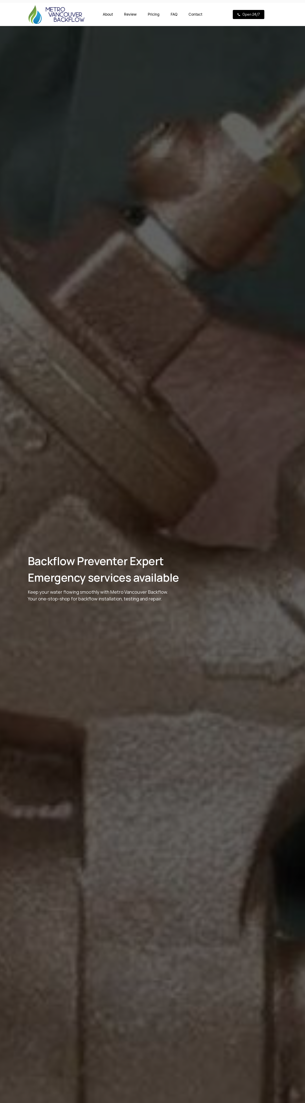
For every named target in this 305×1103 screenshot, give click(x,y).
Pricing (153, 14)
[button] (248, 14)
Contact (195, 14)
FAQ (174, 14)
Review (130, 14)
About (108, 14)
